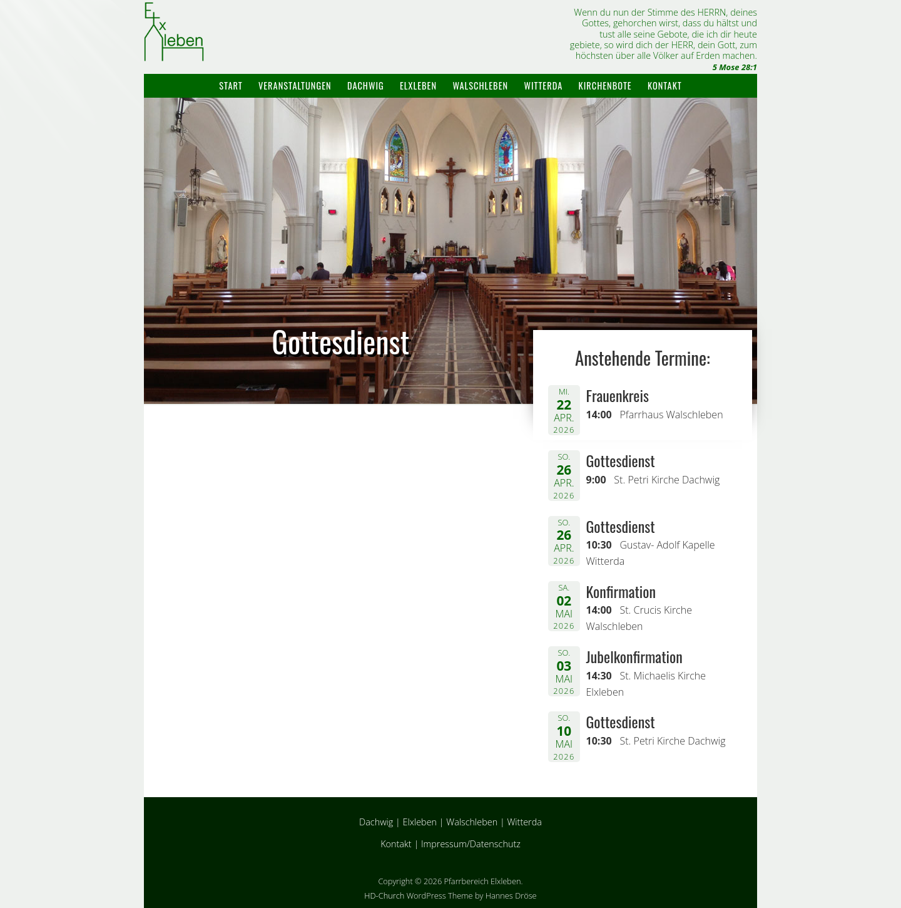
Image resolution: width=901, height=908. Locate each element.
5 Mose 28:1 (735, 67)
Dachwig (365, 85)
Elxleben (418, 85)
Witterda (543, 85)
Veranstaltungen (295, 85)
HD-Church (384, 895)
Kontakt (665, 85)
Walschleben (480, 85)
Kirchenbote (605, 85)
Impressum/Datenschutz (471, 844)
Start (230, 85)
